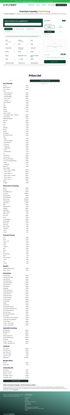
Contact (27, 400)
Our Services (28, 397)
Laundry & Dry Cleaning (30, 401)
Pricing (26, 398)
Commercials (28, 404)
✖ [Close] (54, 1)
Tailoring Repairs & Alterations (31, 407)
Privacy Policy (28, 402)
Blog (26, 405)
